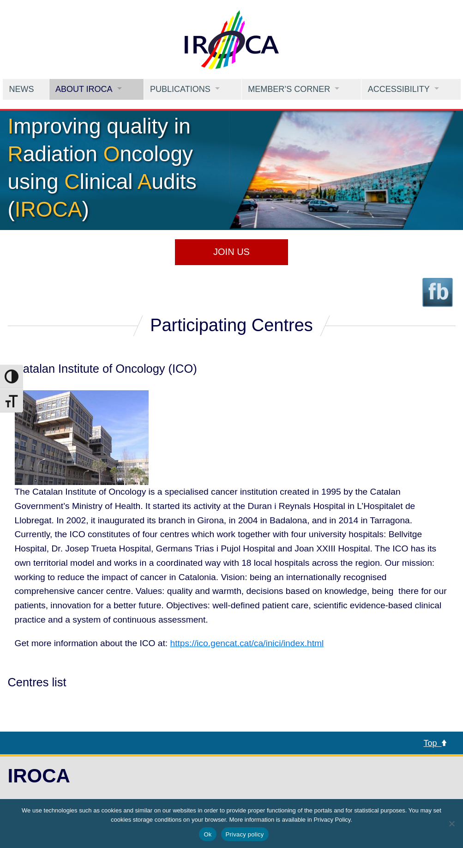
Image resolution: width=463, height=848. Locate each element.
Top (434, 743)
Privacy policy (245, 834)
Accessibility (399, 89)
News (21, 89)
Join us (231, 252)
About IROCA (84, 89)
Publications (180, 89)
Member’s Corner (289, 89)
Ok (207, 834)
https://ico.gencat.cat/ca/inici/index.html (247, 643)
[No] (451, 823)
